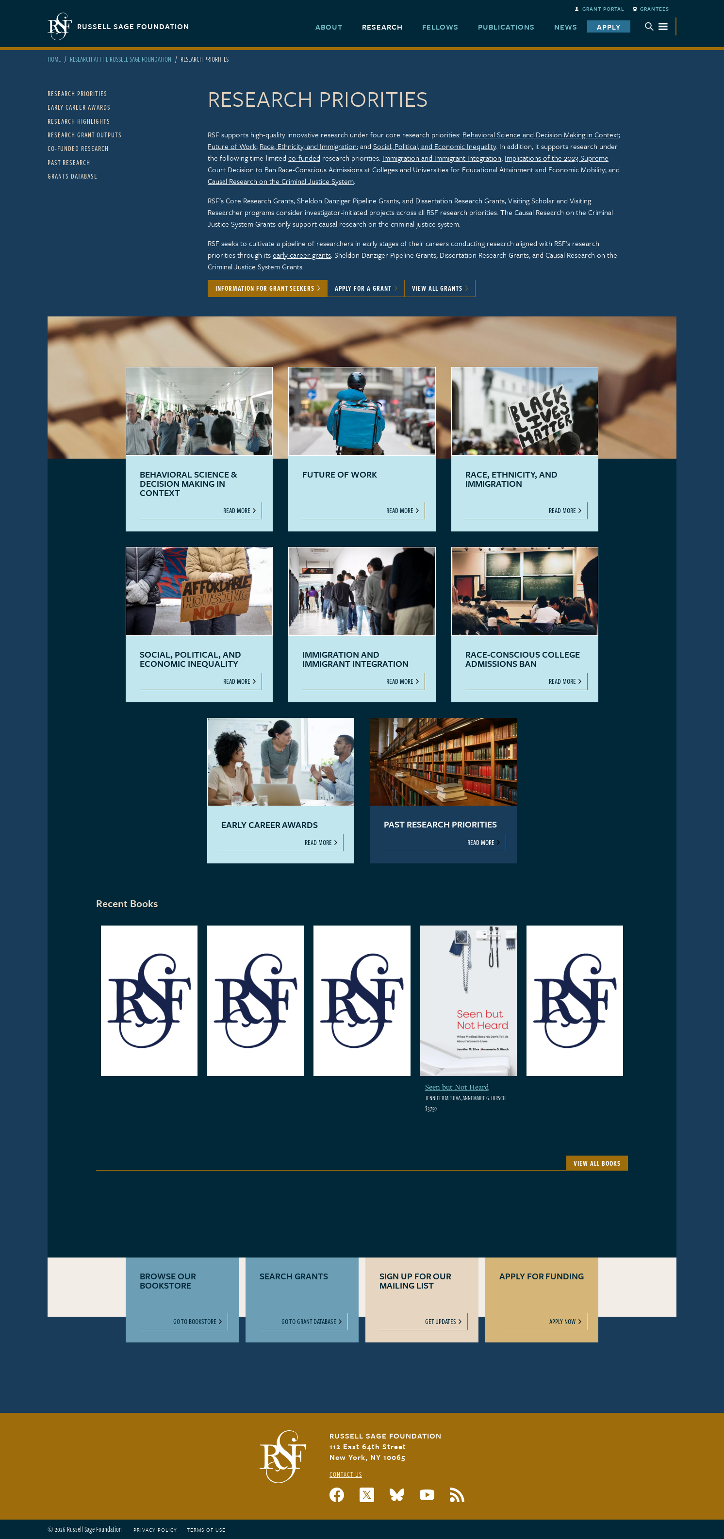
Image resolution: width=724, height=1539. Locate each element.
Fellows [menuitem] (440, 26)
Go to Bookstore (194, 1321)
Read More (236, 510)
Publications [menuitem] (506, 26)
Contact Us (345, 1474)
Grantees (654, 9)
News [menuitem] (565, 26)
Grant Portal (603, 9)
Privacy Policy (155, 1530)
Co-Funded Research (78, 148)
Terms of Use (206, 1530)
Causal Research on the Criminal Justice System (281, 181)
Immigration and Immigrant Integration (441, 157)
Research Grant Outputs (85, 135)
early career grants (302, 254)
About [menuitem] (329, 26)
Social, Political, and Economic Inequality (434, 146)
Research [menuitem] (382, 26)
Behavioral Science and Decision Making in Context (540, 134)
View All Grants (437, 288)
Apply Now (562, 1321)
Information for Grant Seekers (264, 288)
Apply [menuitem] (609, 26)
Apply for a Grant (363, 288)
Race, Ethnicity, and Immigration (308, 146)
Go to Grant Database (308, 1321)
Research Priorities (77, 93)
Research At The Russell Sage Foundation (120, 59)
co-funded (304, 157)
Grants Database (73, 176)
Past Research (69, 162)
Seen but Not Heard (457, 1087)
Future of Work (232, 146)
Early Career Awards (79, 107)
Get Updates (440, 1321)
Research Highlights (79, 121)
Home (54, 59)
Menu (656, 26)
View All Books (597, 1163)
